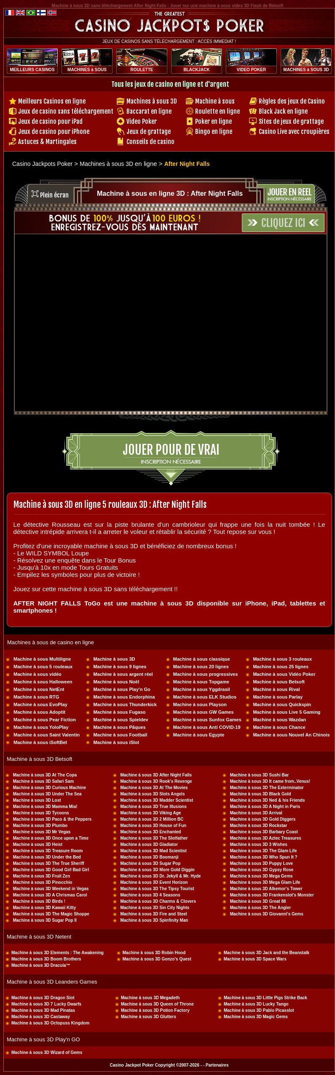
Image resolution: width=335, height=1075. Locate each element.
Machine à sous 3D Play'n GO (43, 1039)
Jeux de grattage (148, 132)
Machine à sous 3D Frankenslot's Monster (272, 895)
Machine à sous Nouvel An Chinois (291, 734)
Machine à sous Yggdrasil (201, 689)
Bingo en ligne (213, 132)
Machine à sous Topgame (201, 681)
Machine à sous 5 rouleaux (42, 666)
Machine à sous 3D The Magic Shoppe (51, 914)
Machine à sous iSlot (116, 742)
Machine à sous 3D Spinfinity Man (154, 920)
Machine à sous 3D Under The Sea (47, 794)
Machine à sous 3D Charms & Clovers (158, 901)
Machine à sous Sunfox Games (207, 719)
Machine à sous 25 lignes (280, 666)
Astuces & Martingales (47, 142)
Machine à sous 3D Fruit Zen (41, 876)
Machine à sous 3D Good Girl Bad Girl (51, 869)
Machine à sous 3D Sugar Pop (150, 863)
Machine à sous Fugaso (119, 712)
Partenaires (217, 1065)
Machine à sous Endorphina (124, 696)
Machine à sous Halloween (42, 681)
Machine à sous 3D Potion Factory (155, 1010)
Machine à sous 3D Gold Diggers (263, 819)
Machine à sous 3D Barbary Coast (264, 832)
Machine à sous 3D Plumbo (40, 825)
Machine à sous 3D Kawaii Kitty (44, 907)
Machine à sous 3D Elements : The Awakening (57, 952)
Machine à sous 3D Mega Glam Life (265, 882)
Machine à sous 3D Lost (37, 800)
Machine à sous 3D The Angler (260, 907)
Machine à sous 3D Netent (39, 937)
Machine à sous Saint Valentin (46, 734)
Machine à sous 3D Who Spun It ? (263, 857)
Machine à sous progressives (205, 674)
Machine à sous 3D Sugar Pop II (45, 920)
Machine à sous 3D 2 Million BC (151, 819)
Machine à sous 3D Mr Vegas (42, 832)
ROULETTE (142, 69)
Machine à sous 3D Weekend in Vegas (51, 888)
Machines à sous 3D (151, 101)
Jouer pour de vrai (171, 450)
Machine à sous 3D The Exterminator (267, 787)
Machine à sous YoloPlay (40, 727)
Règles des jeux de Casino (292, 101)
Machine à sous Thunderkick (124, 704)
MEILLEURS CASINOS (32, 69)
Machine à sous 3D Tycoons (41, 813)
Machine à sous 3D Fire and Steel (153, 914)
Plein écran (54, 195)
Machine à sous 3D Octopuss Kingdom (50, 1023)
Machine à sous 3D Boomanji (149, 857)
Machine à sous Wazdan (279, 719)
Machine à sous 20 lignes (201, 666)
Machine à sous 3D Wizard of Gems (46, 1052)
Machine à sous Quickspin (282, 704)
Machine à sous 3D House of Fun (153, 825)
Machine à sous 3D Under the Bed (47, 857)
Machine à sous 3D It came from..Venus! (270, 781)
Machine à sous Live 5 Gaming (286, 712)
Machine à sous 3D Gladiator (149, 844)
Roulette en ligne (217, 111)
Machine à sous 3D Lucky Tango (256, 1004)
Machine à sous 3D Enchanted (150, 832)
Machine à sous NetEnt (38, 689)
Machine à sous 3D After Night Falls (156, 775)
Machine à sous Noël (116, 681)
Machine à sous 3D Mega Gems (261, 876)
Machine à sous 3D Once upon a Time (50, 838)
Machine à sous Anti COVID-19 (207, 727)
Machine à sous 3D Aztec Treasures (265, 838)
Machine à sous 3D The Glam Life (263, 850)
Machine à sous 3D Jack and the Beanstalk (266, 952)
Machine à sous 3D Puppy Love (261, 863)
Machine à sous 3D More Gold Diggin (157, 869)
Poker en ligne (213, 121)
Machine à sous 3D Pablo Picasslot (259, 1010)
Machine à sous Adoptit (39, 712)
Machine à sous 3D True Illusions (153, 806)
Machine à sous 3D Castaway (40, 1016)
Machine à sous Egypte (199, 734)
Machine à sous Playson (200, 704)
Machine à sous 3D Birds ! (39, 901)
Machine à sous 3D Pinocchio (42, 882)
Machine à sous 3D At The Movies (154, 787)
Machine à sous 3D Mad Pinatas (43, 1010)
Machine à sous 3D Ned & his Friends (267, 800)
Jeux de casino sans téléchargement (65, 111)
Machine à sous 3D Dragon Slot (42, 997)
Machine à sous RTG (36, 696)
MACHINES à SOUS (87, 69)
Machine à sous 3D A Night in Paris (265, 806)
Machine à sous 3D (114, 659)
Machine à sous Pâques (119, 727)
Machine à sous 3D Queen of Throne (157, 1004)
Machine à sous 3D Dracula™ (40, 965)
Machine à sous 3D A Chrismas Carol (50, 895)
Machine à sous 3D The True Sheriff (48, 863)
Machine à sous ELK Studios (204, 696)
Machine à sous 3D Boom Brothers (46, 959)
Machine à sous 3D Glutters (148, 1016)
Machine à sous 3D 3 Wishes (258, 844)
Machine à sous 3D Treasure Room (48, 850)
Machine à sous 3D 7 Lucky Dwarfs (46, 1004)
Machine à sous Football (120, 734)
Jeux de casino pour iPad (50, 121)
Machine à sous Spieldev (120, 719)
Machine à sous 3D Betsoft (39, 759)
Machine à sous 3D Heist (37, 844)
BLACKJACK (196, 69)
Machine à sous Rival (276, 689)
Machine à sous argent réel (123, 674)
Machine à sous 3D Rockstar (258, 825)
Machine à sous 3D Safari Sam (43, 781)
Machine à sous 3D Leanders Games (52, 982)
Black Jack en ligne (283, 111)
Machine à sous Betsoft (279, 681)
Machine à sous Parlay (278, 696)
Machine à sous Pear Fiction (44, 719)
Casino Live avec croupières (294, 132)
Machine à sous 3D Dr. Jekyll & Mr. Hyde (160, 876)
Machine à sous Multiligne (42, 659)
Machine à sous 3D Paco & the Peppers (52, 819)
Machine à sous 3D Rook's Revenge (156, 781)
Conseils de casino (150, 142)
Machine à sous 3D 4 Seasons (150, 895)
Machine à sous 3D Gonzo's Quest (157, 959)
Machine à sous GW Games (203, 712)
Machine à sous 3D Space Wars (255, 959)
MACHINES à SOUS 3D (306, 69)
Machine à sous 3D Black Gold (260, 794)
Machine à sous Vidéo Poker (284, 674)
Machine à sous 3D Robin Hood (154, 952)
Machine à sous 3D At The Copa (45, 775)
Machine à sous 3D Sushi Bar (259, 775)
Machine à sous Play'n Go (121, 689)
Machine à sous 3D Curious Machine (49, 787)
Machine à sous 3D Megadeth (150, 997)
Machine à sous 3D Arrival (256, 813)
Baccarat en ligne (149, 111)
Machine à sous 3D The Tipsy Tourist (157, 888)
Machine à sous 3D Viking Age (150, 813)
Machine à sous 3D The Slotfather (154, 838)
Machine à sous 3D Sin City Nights (154, 907)
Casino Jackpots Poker (42, 163)
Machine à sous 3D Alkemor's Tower (266, 888)
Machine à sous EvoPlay (40, 704)
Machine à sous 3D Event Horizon (154, 882)
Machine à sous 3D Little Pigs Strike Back (265, 997)
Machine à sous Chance (279, 727)
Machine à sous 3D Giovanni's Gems (266, 914)
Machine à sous (215, 101)
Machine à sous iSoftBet (40, 742)
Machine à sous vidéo (37, 674)
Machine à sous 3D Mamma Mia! (45, 806)
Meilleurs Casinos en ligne (52, 101)
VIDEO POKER (251, 69)
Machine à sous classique (201, 659)
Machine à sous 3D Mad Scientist (153, 850)
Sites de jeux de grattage (291, 121)
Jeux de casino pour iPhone (53, 132)
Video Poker (141, 121)
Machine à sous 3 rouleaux (282, 659)
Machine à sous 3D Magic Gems (256, 1016)
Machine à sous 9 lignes (119, 666)
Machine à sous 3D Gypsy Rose (262, 869)
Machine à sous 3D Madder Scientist (156, 800)
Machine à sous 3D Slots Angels (152, 794)
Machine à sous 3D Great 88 (258, 901)
